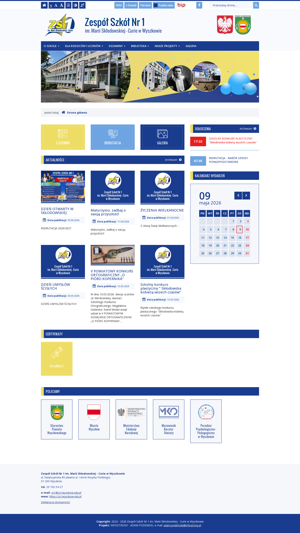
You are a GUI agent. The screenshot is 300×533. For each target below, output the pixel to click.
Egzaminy (117, 46)
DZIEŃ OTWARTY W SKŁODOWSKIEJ (57, 211)
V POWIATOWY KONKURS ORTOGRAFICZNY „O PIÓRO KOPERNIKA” (112, 275)
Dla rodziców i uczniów (84, 46)
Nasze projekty (167, 46)
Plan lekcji (145, 5)
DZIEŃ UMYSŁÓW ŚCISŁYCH (55, 286)
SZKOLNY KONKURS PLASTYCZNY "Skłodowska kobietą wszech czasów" (233, 140)
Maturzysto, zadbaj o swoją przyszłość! (108, 212)
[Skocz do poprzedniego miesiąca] (238, 195)
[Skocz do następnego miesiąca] (246, 195)
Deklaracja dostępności (55, 502)
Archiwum (173, 160)
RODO (119, 5)
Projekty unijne (166, 5)
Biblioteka (140, 46)
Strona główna (74, 112)
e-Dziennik (131, 5)
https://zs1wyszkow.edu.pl (65, 496)
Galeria (191, 46)
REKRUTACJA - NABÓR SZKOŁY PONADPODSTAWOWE (228, 160)
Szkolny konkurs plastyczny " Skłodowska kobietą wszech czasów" (160, 288)
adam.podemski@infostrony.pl (182, 525)
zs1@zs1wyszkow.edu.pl (66, 492)
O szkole (51, 46)
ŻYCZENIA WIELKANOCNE (162, 210)
